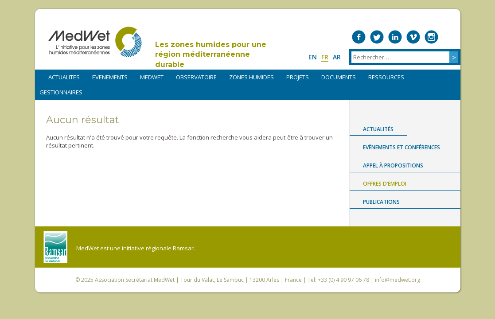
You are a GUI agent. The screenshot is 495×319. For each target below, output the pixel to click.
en (312, 57)
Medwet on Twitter (377, 37)
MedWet (95, 42)
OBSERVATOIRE (196, 77)
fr (324, 57)
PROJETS (297, 77)
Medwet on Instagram (431, 37)
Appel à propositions (393, 165)
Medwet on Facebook (359, 37)
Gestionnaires (60, 92)
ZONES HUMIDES (251, 77)
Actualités (378, 129)
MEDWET (152, 77)
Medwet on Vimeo (413, 37)
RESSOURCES (386, 77)
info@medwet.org (397, 280)
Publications (381, 202)
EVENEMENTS (110, 77)
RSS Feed (449, 37)
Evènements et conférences (401, 147)
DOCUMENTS (338, 77)
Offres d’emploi (384, 183)
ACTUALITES (64, 77)
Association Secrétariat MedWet (135, 280)
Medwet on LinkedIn (395, 37)
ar (337, 57)
